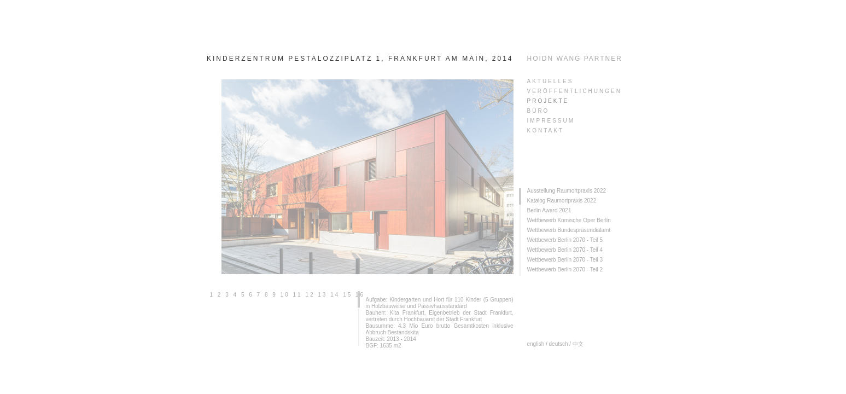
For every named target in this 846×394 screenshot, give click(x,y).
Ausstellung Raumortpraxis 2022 (566, 191)
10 (285, 295)
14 (335, 295)
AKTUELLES (550, 81)
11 (297, 295)
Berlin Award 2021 (549, 210)
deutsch (558, 344)
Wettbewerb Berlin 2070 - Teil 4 (565, 250)
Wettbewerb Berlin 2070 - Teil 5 (565, 240)
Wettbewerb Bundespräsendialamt (569, 230)
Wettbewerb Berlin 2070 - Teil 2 (565, 269)
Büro (538, 111)
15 (347, 295)
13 (322, 295)
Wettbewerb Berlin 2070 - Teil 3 (565, 260)
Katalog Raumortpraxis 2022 (562, 201)
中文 (578, 344)
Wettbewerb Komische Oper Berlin (569, 220)
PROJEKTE (548, 101)
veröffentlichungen (574, 91)
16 (360, 295)
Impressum (551, 121)
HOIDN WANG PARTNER (574, 58)
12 (309, 295)
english (536, 344)
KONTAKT (545, 131)
